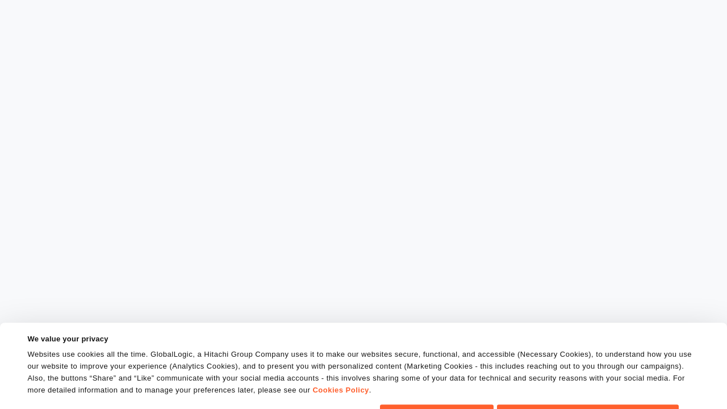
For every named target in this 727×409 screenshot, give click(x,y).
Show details (50, 393)
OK (436, 389)
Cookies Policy (340, 366)
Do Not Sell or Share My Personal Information (588, 389)
